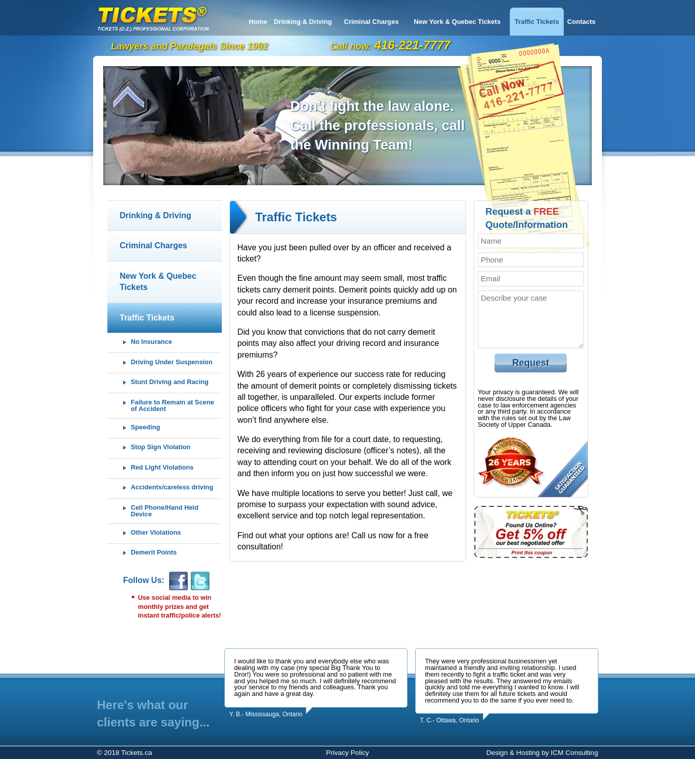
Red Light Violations (162, 467)
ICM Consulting (574, 752)
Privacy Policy (347, 752)
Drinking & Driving (303, 21)
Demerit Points (154, 552)
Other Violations (156, 533)
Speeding (145, 427)
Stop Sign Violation (160, 447)
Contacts (581, 21)
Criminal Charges (371, 21)
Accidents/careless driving (172, 487)
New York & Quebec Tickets (457, 21)
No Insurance (151, 342)
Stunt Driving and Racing (170, 382)
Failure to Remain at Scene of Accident (172, 406)
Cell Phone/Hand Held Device (164, 511)
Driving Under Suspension (172, 362)
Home (258, 21)
